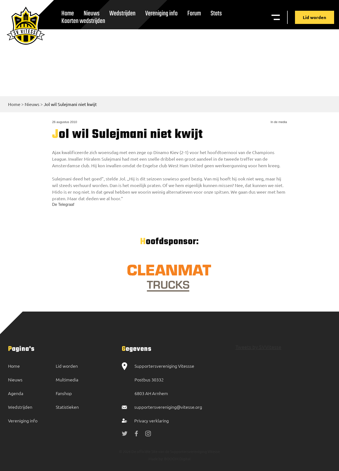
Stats (216, 13)
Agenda (15, 393)
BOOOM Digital (177, 458)
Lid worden (314, 17)
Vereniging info (161, 13)
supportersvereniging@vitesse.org (168, 407)
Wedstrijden (122, 13)
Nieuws (32, 104)
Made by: (155, 458)
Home (14, 104)
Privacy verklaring (151, 420)
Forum (194, 13)
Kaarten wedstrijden (83, 21)
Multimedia (67, 379)
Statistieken (67, 407)
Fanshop (64, 393)
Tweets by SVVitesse (258, 347)
